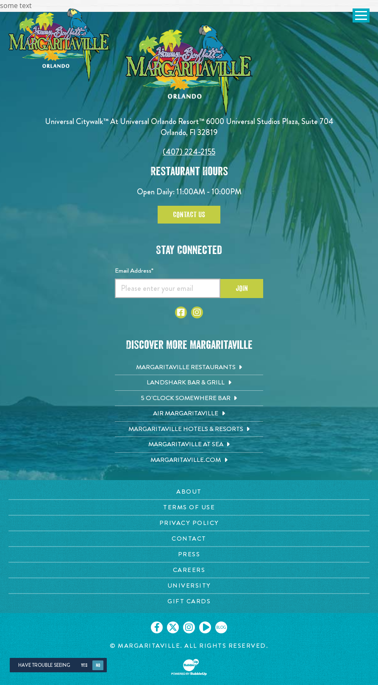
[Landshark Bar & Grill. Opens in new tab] (189, 382)
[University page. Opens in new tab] (189, 585)
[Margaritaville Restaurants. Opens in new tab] (189, 367)
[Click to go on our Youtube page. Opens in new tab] (205, 627)
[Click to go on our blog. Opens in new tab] (221, 627)
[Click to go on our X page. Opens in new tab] (173, 627)
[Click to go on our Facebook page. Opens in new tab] (157, 627)
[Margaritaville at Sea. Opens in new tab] (189, 444)
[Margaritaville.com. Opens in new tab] (189, 460)
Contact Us (189, 214)
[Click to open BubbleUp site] (189, 667)
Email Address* (134, 270)
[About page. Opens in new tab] (189, 491)
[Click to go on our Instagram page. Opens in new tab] (189, 627)
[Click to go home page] (59, 45)
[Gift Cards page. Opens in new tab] (189, 601)
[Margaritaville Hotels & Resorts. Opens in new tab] (189, 429)
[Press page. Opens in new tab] (189, 554)
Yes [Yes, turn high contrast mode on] (84, 665)
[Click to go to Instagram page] (197, 312)
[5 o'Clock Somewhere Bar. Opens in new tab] (189, 398)
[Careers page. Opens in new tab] (189, 570)
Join (242, 288)
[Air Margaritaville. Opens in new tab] (189, 413)
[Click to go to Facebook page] (181, 312)
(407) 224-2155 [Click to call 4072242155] (189, 151)
